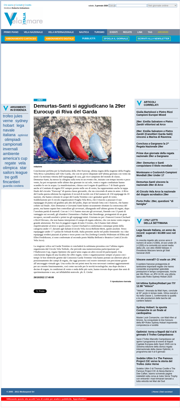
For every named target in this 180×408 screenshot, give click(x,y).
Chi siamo (8, 5)
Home (155, 392)
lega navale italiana (13, 130)
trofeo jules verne (12, 118)
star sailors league (15, 170)
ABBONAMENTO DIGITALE (60, 38)
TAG (150, 32)
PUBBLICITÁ (88, 38)
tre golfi (11, 177)
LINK (139, 32)
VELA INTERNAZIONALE (61, 32)
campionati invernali (12, 146)
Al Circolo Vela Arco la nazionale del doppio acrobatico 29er (156, 193)
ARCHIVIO (163, 32)
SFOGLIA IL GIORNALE (116, 38)
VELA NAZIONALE (33, 32)
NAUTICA (84, 32)
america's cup (15, 158)
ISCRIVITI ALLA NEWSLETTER (153, 38)
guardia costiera (13, 185)
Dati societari (166, 392)
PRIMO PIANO (11, 32)
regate (10, 163)
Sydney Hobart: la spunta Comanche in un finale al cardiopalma (151, 310)
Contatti (19, 5)
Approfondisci (79, 399)
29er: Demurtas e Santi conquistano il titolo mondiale (154, 164)
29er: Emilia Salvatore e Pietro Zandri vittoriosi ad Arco (154, 123)
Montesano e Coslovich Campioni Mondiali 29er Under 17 (156, 174)
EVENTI (114, 32)
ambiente (11, 153)
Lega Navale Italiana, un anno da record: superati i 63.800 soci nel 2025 (156, 233)
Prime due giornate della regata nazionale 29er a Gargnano (155, 155)
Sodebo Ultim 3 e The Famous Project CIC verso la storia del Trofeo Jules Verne (154, 361)
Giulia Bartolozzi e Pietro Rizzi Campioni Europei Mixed (154, 113)
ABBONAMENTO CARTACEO (21, 38)
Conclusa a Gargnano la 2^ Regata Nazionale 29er (152, 145)
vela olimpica (14, 165)
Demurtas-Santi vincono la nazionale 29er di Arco (152, 183)
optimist (23, 135)
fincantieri (11, 182)
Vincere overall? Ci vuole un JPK (156, 259)
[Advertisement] (90, 71)
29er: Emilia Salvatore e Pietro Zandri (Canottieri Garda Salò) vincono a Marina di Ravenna (154, 134)
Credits (27, 5)
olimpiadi (12, 139)
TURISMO (99, 32)
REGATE (127, 32)
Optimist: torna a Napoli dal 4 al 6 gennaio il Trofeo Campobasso (156, 333)
